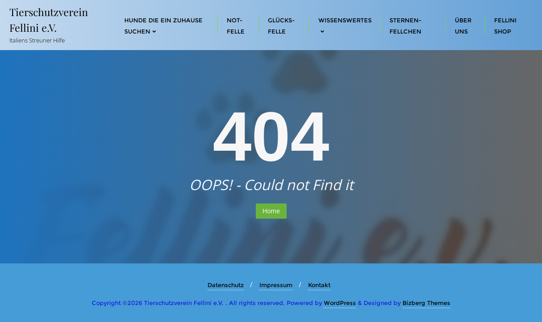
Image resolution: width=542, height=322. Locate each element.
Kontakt (319, 284)
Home (271, 211)
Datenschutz (225, 284)
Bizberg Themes (426, 302)
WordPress (340, 302)
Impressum (275, 284)
